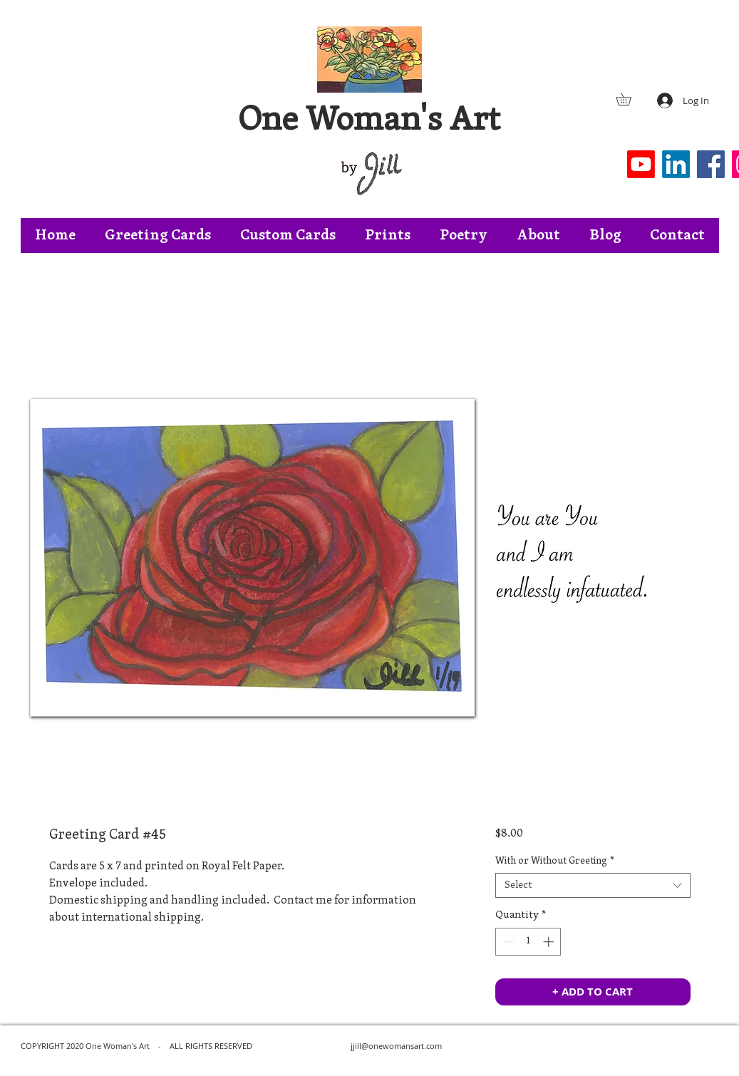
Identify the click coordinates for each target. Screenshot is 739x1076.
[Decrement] (507, 941)
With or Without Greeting (554, 861)
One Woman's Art (369, 121)
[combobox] (592, 885)
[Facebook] (711, 164)
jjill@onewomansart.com (396, 1045)
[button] (630, 99)
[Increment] (549, 941)
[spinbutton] (528, 941)
